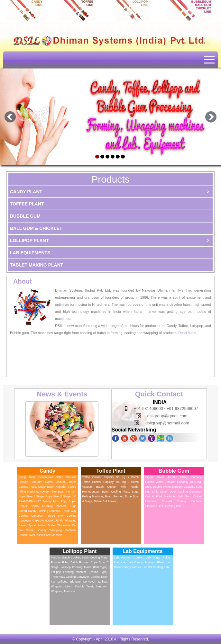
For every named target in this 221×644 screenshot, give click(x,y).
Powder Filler (60, 562)
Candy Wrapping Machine (57, 530)
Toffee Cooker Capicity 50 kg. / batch (110, 477)
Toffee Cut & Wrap (105, 501)
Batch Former (114, 496)
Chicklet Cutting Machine (182, 501)
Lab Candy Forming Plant (146, 562)
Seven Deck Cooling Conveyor (181, 491)
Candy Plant (111, 191)
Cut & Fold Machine (160, 496)
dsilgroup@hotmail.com (167, 423)
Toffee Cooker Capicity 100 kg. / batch (110, 482)
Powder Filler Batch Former (58, 491)
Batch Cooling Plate (115, 491)
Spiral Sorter (36, 525)
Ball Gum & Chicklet (36, 228)
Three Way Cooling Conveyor (70, 576)
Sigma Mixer (154, 477)
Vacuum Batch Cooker (48, 482)
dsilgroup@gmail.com (167, 415)
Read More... (188, 333)
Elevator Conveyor (82, 581)
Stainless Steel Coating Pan (163, 506)
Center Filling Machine (185, 477)
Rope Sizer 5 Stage (57, 496)
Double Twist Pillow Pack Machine (40, 535)
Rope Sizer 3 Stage (31, 496)
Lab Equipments (30, 252)
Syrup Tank (27, 477)
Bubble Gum (25, 216)
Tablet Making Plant (36, 265)
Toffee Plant (27, 203)
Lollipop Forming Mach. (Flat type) (84, 567)
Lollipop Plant (111, 240)
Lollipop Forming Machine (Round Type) (79, 572)
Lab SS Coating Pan (156, 567)
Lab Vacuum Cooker (128, 557)
